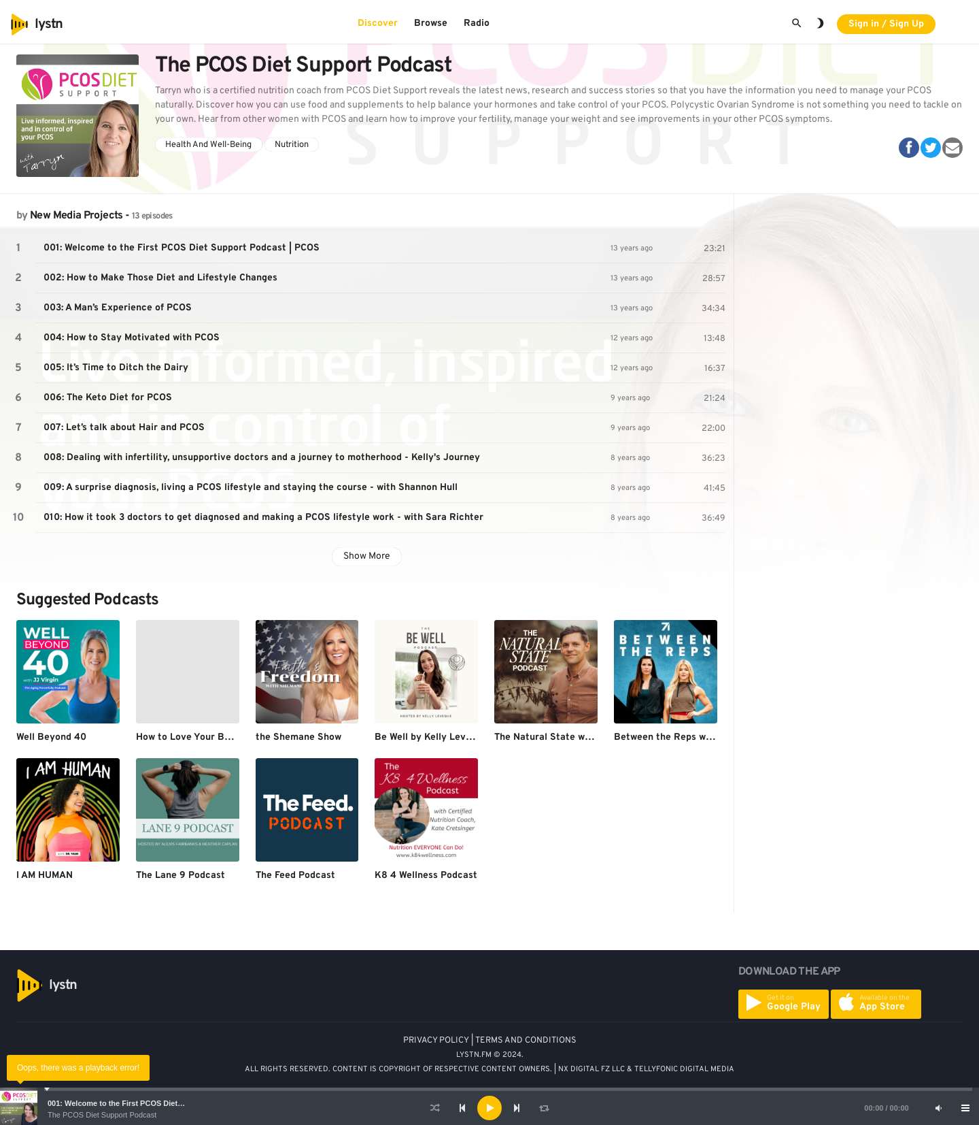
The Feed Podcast (295, 875)
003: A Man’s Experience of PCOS (118, 308)
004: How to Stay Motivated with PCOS (132, 338)
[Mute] (938, 1108)
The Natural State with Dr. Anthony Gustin (589, 737)
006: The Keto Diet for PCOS (108, 398)
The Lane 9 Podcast (180, 875)
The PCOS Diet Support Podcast (102, 1115)
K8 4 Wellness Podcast (426, 875)
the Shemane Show (298, 737)
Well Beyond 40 (51, 737)
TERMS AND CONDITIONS (526, 1040)
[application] (489, 1108)
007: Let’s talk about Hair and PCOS (124, 428)
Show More (366, 556)
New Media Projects (76, 216)
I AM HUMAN (44, 875)
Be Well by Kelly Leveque (431, 737)
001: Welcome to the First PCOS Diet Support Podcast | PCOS (157, 1103)
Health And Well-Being (208, 145)
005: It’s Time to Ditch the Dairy (116, 368)
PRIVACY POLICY (436, 1040)
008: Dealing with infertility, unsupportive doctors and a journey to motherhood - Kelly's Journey (262, 457)
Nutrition (292, 145)
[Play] (489, 1108)
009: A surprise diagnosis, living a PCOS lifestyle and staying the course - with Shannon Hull (251, 487)
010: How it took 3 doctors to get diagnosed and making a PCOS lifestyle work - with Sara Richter (263, 517)
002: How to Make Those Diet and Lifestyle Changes (160, 278)
